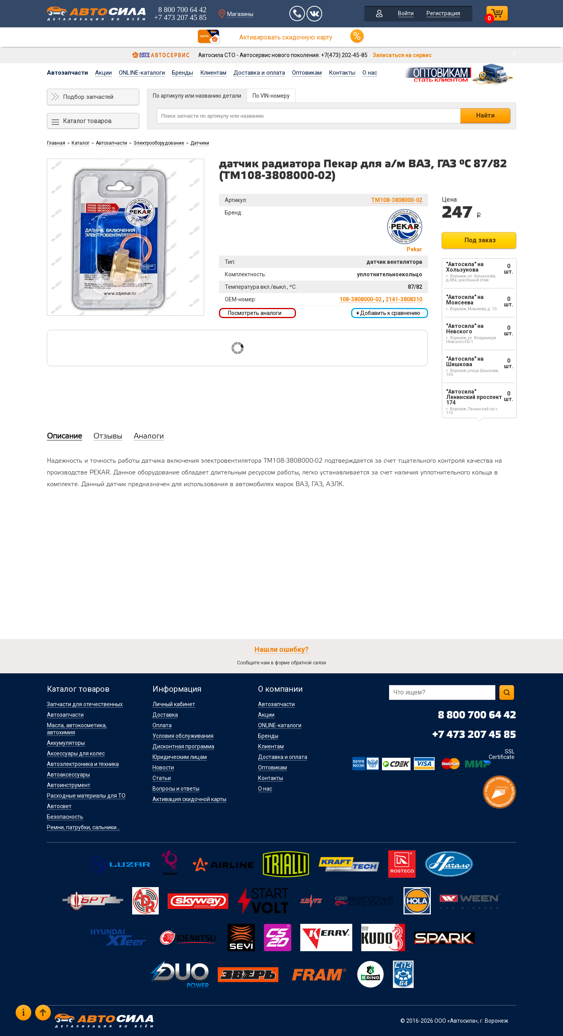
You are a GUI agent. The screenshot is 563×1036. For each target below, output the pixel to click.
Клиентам (213, 72)
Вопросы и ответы (175, 788)
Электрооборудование (158, 143)
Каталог (81, 143)
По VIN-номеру (271, 96)
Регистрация (443, 13)
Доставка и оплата (259, 72)
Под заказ (480, 240)
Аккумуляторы (66, 743)
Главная (56, 143)
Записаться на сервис (402, 55)
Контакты (342, 72)
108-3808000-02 (360, 299)
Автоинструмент (68, 785)
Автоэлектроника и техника (83, 764)
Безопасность (65, 817)
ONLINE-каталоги (142, 72)
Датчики (199, 143)
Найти (485, 115)
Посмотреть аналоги (255, 313)
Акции (103, 72)
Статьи (161, 778)
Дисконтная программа (183, 746)
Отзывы (107, 436)
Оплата (162, 725)
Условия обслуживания (182, 736)
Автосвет (59, 806)
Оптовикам (307, 72)
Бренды (182, 72)
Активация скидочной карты (189, 799)
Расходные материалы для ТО (86, 796)
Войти (406, 13)
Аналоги (149, 436)
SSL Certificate (502, 754)
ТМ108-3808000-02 (396, 200)
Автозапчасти (67, 72)
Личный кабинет (173, 704)
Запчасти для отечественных (85, 704)
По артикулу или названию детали (197, 96)
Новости (163, 767)
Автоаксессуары (68, 774)
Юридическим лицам (179, 757)
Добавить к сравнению (388, 313)
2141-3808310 (403, 299)
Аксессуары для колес (76, 753)
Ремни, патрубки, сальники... (83, 827)
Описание (64, 436)
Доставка (165, 715)
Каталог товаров (87, 121)
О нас (369, 72)
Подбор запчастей (88, 96)
